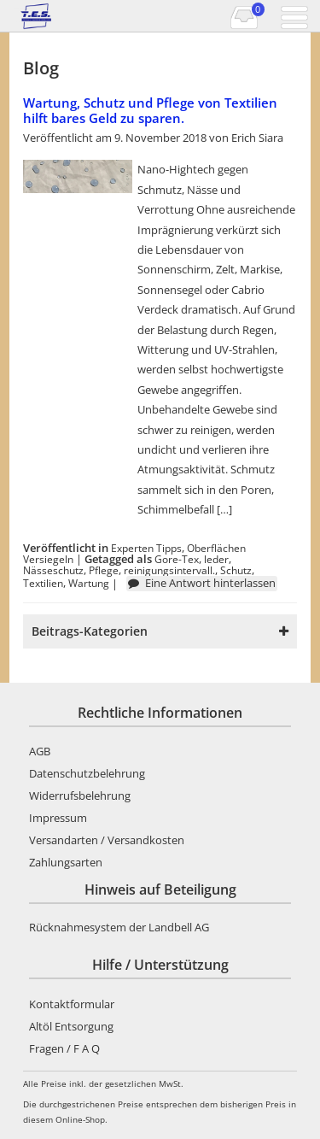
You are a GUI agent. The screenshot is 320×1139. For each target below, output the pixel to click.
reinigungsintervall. (169, 570)
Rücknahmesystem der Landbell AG (119, 927)
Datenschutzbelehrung (87, 773)
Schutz (236, 570)
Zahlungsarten (65, 862)
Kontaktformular (71, 1004)
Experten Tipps (146, 548)
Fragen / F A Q (64, 1048)
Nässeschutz (53, 570)
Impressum (58, 817)
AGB (39, 751)
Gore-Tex (176, 559)
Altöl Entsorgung (71, 1026)
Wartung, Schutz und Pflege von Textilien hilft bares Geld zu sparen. (150, 110)
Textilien (43, 583)
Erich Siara (257, 137)
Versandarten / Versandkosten (106, 840)
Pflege (104, 570)
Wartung (88, 583)
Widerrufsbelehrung (80, 795)
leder (216, 559)
